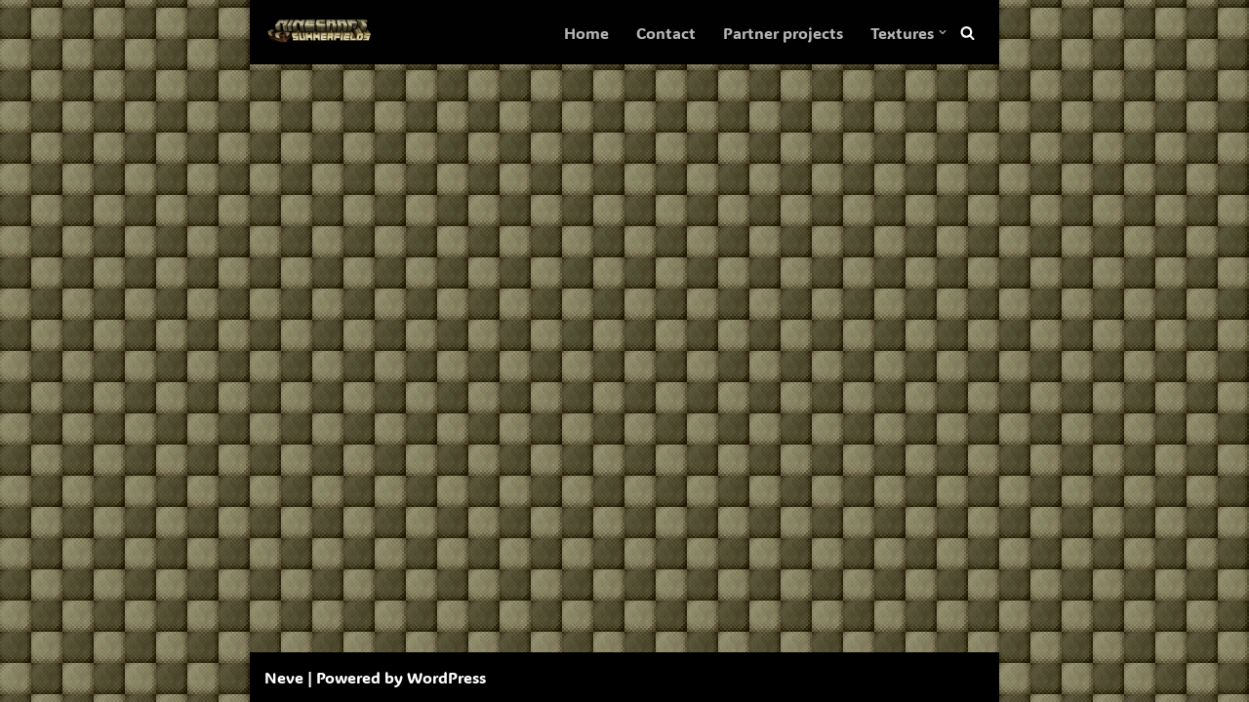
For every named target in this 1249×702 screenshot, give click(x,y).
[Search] (967, 32)
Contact (666, 32)
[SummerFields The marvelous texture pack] (323, 32)
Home (586, 32)
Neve (283, 677)
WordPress (446, 677)
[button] (943, 32)
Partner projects (783, 32)
